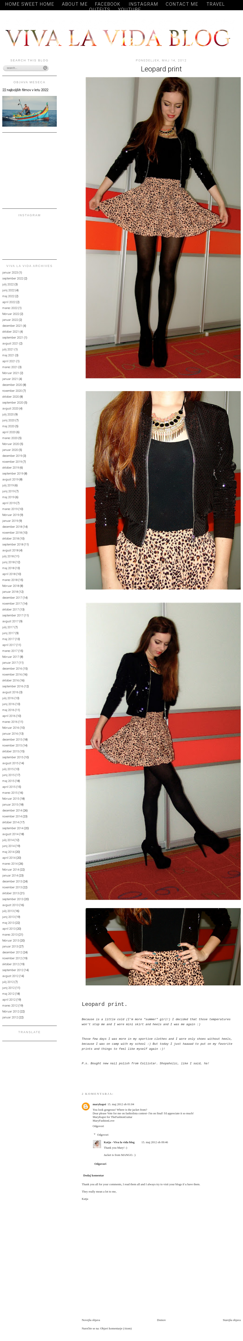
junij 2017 (8, 633)
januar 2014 (10, 875)
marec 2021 (9, 367)
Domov (161, 1320)
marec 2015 (9, 792)
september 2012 (12, 970)
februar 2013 (10, 940)
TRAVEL (215, 4)
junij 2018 (8, 562)
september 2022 (12, 278)
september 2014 (12, 828)
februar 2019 (10, 515)
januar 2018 (10, 591)
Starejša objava (232, 1320)
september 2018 (12, 544)
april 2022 (8, 302)
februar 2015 (10, 798)
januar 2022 (10, 319)
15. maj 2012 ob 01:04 (120, 1104)
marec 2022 (9, 308)
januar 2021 (10, 379)
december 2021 (12, 325)
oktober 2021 (10, 331)
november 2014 (12, 816)
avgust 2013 (10, 905)
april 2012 (8, 999)
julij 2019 (8, 485)
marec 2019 (9, 509)
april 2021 (8, 361)
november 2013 (12, 887)
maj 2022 (8, 296)
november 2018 (12, 532)
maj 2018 (8, 568)
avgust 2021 (10, 343)
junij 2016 (8, 704)
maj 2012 (8, 993)
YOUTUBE (129, 9)
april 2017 (8, 645)
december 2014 (12, 810)
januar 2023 (10, 272)
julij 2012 (8, 982)
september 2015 (12, 757)
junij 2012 (8, 987)
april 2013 (8, 928)
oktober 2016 (10, 680)
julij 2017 (8, 627)
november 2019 (12, 461)
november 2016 (12, 674)
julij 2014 (8, 840)
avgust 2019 (10, 479)
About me (75, 4)
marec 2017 (9, 651)
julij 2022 (8, 284)
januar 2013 (10, 946)
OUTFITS (99, 9)
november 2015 (12, 745)
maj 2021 (8, 355)
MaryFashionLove (103, 1120)
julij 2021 (8, 349)
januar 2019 (10, 520)
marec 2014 (9, 863)
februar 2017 (10, 656)
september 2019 (12, 473)
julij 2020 (8, 414)
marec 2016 (9, 721)
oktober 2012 (10, 964)
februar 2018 (10, 586)
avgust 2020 (10, 408)
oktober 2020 (10, 396)
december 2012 (12, 952)
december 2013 (12, 881)
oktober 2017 (10, 609)
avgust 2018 (10, 550)
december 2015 (12, 739)
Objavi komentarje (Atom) (116, 1328)
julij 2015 (8, 769)
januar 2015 (10, 804)
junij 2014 (8, 846)
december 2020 (12, 385)
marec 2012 (9, 1005)
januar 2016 (10, 733)
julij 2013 (8, 911)
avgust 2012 (10, 976)
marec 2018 (9, 580)
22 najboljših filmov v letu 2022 (25, 90)
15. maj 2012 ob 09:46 (154, 1142)
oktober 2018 (10, 538)
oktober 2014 (10, 822)
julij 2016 (8, 698)
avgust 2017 (10, 621)
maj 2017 (8, 639)
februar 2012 (10, 1011)
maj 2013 (8, 922)
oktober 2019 (10, 467)
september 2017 (12, 615)
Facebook (108, 4)
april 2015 (8, 787)
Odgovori (98, 1126)
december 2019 (12, 455)
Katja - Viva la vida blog (119, 1142)
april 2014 (8, 857)
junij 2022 (8, 290)
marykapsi (99, 1104)
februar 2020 (10, 444)
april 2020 (8, 432)
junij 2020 (8, 420)
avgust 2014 (10, 834)
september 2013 (12, 899)
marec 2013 (9, 934)
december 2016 (12, 668)
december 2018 (12, 526)
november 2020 (12, 390)
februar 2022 (10, 314)
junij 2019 (8, 491)
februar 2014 (10, 869)
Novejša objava (91, 1320)
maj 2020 (8, 426)
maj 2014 (8, 852)
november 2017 (12, 603)
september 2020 (12, 402)
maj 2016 (8, 710)
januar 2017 (10, 662)
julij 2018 (8, 556)
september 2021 (12, 337)
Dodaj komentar (93, 1175)
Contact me (183, 4)
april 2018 (8, 574)
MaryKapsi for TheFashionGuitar (112, 1117)
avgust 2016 (10, 692)
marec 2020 (9, 438)
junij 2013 (8, 917)
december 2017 (12, 597)
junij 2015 (8, 775)
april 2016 (8, 716)
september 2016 (12, 686)
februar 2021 (10, 373)
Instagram (143, 4)
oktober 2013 (10, 893)
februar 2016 (10, 727)
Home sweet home (29, 4)
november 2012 (12, 958)
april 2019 (8, 503)
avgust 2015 (10, 763)
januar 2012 (10, 1017)
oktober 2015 (10, 751)
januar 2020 (10, 450)
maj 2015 (8, 781)
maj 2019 (8, 497)
